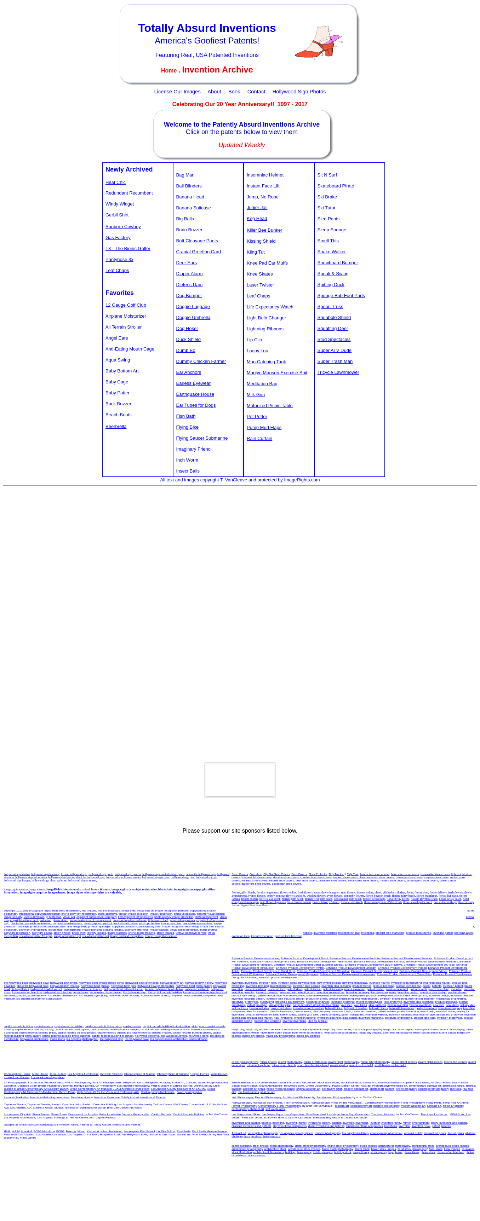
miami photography (452, 1029)
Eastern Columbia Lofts (66, 1104)
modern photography (386, 1105)
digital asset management (64, 929)
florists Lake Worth (352, 902)
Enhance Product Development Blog (273, 961)
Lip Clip (254, 339)
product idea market (461, 910)
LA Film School (165, 1131)
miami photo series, (427, 1029)
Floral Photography (413, 1102)
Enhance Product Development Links (374, 971)
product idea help (276, 920)
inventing (350, 917)
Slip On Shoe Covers (276, 874)
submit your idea (308, 1014)
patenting (278, 1122)
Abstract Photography (374, 1085)
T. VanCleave (233, 479)
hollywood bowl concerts (124, 995)
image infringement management (90, 920)
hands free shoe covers (374, 874)
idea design (349, 1017)
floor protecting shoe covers (376, 877)
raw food (455, 1088)
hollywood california (197, 989)
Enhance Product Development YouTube (429, 964)
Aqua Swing (117, 360)
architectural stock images (452, 1145)
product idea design (244, 995)
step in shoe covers (436, 877)
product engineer (316, 998)
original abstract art (308, 1088)
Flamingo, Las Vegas (434, 1114)
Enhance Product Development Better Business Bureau (308, 964)
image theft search (212, 926)
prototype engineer (317, 1001)
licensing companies (413, 920)
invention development (290, 995)
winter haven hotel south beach (271, 1032)
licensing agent (463, 932)
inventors (387, 1122)
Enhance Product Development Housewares (347, 974)
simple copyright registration (40, 910)
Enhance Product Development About (304, 958)
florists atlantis (249, 899)
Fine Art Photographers (106, 1082)
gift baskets (389, 892)
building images (323, 1152)
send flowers (348, 892)
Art (234, 1097)
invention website (301, 932)
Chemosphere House (17, 1074)
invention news (421, 1126)
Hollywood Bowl (294, 1085)
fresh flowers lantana (299, 902)
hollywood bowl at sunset (46, 989)
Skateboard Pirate (336, 186)
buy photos (395, 1152)
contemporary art (361, 1105)
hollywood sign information (31, 877)
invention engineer (366, 998)
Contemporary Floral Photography (279, 1105)
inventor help (427, 917)
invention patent (443, 932)
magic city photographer (398, 1029)
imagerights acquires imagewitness (42, 892)
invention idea (253, 910)
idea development (318, 995)
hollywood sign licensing (45, 874)
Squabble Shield (334, 317)
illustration (468, 1149)
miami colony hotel (258, 1065)
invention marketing (322, 910)
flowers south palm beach (417, 902)
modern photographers (265, 1136)
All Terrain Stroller (123, 327)
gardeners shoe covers (255, 883)
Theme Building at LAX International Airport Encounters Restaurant (273, 1082)
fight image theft (158, 920)
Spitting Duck (331, 284)
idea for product (423, 923)
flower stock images (383, 1149)
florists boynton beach (377, 895)
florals (251, 892)
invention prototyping (369, 1001)
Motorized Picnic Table (270, 405)
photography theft (149, 926)
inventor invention (262, 936)
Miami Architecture (270, 1085)
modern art (342, 1105)
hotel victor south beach (307, 1032)
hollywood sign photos (17, 874)
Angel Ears (116, 338)
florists (401, 892)
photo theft (79, 932)
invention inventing (369, 917)
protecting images (99, 926)
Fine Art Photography (77, 1082)
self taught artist (332, 1088)
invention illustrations (391, 1082)
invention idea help (329, 1017)
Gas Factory (118, 237)
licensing (261, 913)
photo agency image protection (173, 917)
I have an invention (264, 929)
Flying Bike (187, 427)
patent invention (448, 913)
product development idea (429, 929)
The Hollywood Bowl (134, 1134)
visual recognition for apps (35, 936)
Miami (446, 1082)
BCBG (60, 1131)
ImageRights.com (302, 479)
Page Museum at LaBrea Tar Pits (171, 1085)
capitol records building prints (103, 1026)
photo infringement (206, 917)
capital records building (69, 1026)
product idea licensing (288, 936)
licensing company (387, 920)
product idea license (418, 932)
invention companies (376, 926)
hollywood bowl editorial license (123, 989)
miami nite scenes (455, 1062)
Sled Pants (329, 218)
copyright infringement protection (30, 920)
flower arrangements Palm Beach (383, 902)
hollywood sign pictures (155, 877)
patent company (255, 932)
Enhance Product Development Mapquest (291, 974)
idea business (256, 923)
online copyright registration (78, 913)
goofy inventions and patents (449, 1122)
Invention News (68, 1124)
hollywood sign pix (207, 877)
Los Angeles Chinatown (51, 1134)
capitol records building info (72, 1029)
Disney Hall (214, 1134)
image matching (171, 923)
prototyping (267, 1001)
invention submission (301, 920)
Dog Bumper (189, 295)
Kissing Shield (261, 241)
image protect (208, 929)
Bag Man (185, 175)
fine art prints (455, 1133)
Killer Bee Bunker (264, 230)
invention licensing (243, 913)
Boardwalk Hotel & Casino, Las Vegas (288, 1117)
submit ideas (455, 929)
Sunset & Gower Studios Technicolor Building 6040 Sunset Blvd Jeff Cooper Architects (87, 1107)
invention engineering (393, 998)
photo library (411, 1152)
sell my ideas (403, 923)
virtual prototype (257, 1005)
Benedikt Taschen (111, 1074)
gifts (243, 892)
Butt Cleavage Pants (197, 240)
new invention (385, 923)
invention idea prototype (419, 1001)
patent (398, 913)
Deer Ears (186, 262)
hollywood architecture (57, 992)
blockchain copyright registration (31, 923)
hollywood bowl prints (63, 982)
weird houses (219, 1074)
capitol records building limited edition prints (170, 1026)
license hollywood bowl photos (164, 989)
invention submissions (311, 929)
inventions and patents (246, 1122)
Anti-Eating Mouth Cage (129, 349)
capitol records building (18, 1026)
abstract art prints (254, 1088)
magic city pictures (308, 1035)
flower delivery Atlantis (326, 902)
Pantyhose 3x (119, 259)
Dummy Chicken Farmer (201, 361)
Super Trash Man (335, 361)
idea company (465, 926)
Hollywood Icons (133, 1082)
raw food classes (248, 1092)
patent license (271, 917)
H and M (26, 1131)
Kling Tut (256, 252)
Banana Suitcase (193, 207)
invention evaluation (440, 920)
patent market (334, 917)
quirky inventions (326, 926)
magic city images (370, 1032)
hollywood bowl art (171, 982)
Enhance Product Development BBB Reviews (373, 964)
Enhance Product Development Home (255, 958)
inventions (367, 932)
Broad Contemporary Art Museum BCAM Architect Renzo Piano (109, 1088)
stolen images (165, 932)
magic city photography (367, 1029)
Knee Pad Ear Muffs (267, 263)
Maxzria (71, 1131)
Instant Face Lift (263, 186)
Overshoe (256, 874)
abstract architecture (16, 1077)
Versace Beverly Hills (135, 1114)
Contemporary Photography (382, 1102)
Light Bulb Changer (266, 317)
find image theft (77, 926)
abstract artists (413, 1133)
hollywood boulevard (173, 1035)
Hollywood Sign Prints (324, 1102)
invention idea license (305, 913)
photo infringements (182, 920)
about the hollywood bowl (32, 986)
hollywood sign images (17, 880)
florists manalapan (426, 895)
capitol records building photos (77, 1032)
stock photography (281, 1145)
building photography (298, 1152)
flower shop (421, 892)
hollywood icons (198, 1035)
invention (237, 982)
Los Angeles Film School (139, 1131)
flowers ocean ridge (374, 899)
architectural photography (394, 1145)
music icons (80, 992)
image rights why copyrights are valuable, (94, 892)
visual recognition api (95, 936)
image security (13, 917)
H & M (15, 1131)
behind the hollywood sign (201, 874)
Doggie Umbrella (193, 317)
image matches (117, 932)
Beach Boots (118, 414)
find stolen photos (109, 910)
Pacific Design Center (346, 1085)
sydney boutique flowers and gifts (286, 895)
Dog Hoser (187, 328)
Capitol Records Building (188, 1114)
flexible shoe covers (281, 880)
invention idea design (433, 992)
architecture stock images (304, 1149)
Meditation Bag (262, 383)
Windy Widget (119, 204)
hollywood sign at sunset (82, 880)
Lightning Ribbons (265, 328)
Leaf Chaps (117, 270)
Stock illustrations (328, 1082)
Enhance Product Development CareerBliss (404, 974)
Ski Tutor (327, 207)
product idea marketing (433, 910)
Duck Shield (188, 339)
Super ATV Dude (335, 350)
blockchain (10, 929)
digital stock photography (310, 1145)
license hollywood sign (74, 874)
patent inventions (255, 989)
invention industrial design (248, 998)
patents (408, 913)
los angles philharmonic (63, 995)
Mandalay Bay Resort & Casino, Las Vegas (340, 1117)
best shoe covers (306, 880)
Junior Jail (257, 207)
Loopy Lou (257, 350)
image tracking (159, 929)
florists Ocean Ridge (445, 902)
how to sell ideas (281, 1008)
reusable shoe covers (409, 877)
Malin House (40, 1074)
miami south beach (284, 1065)
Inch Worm (187, 460)
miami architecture (286, 1029)
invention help (446, 917)
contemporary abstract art (425, 1085)
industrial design (439, 995)
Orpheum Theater (39, 1104)
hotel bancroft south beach (340, 1032)
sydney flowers (256, 895)
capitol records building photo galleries (66, 1035)
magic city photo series (336, 1029)
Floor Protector (318, 874)
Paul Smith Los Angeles (19, 1134)
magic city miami (310, 1029)
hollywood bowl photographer (155, 986)
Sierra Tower (59, 1114)
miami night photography (343, 1062)
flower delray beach (450, 899)
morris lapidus (339, 1065)
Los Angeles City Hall (17, 1114)
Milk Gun (256, 394)
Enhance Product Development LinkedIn (351, 968)
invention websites (325, 932)
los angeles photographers (47, 1077)
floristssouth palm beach (347, 899)
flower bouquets (330, 892)
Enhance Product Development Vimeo (423, 971)
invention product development (277, 977)
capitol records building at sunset (112, 1035)
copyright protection (124, 926)
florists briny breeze (398, 899)
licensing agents (364, 920)
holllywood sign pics (182, 877)
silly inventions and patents (290, 1126)
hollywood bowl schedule (186, 995)
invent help (356, 929)
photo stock (428, 1152)
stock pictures (256, 1155)
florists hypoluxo (448, 895)
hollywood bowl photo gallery (194, 986)
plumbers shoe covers (332, 880)
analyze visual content (211, 913)
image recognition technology (180, 926)
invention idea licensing (334, 913)
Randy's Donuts (84, 1085)
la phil (22, 995)
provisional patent (397, 989)
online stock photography (343, 1145)
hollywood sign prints (100, 874)
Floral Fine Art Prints (455, 1102)
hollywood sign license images (123, 877)
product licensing (382, 913)
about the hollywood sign (90, 877)
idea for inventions (425, 926)
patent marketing (314, 917)
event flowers (334, 895)
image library (361, 1152)
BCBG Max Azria (44, 1131)
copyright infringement (33, 929)
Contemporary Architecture (158, 1092)
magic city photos (253, 1035)
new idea (317, 923)
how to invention (277, 923)
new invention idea (296, 910)
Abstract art (239, 1133)
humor (302, 1122)
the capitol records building (165, 992)
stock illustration (351, 1082)
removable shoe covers (435, 874)
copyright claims (42, 932)
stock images (368, 1145)
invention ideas (365, 923)
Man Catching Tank (266, 361)
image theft (128, 910)
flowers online (288, 892)
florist (409, 892)
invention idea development (347, 995)
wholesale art (398, 1085)
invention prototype (343, 1001)
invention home (374, 929)
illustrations (369, 1082)
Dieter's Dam (189, 284)
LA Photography (105, 1085)
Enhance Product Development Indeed (402, 968)
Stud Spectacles (334, 339)
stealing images (113, 929)
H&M (7, 1131)
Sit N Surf (327, 175)
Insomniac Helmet (265, 175)
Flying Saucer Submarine (202, 438)
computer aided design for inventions (316, 1005)
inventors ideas (241, 929)
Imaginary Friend (193, 449)
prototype (237, 1001)
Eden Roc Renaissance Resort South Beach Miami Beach (419, 1032)
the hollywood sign (135, 992)
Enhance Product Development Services (407, 958)
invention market (346, 910)
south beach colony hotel (313, 1065)
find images (89, 910)
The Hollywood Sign (296, 1102)
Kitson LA (93, 1131)
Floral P (433, 1102)
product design (457, 992)
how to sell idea (259, 1008)
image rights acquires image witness (24, 889)
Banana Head (190, 196)
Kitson (81, 1131)
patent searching (438, 989)
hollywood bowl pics (123, 986)
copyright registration (17, 932)
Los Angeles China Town (82, 1134)
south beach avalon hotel (390, 1065)
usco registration (69, 910)
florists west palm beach (319, 899)
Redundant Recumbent (129, 193)
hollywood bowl (38, 982)
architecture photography (247, 1149)
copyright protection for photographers (42, 926)
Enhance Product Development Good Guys (268, 971)
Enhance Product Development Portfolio (355, 958)
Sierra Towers (41, 1114)
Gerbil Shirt (116, 215)
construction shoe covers (316, 877)
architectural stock (423, 1145)
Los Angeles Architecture (83, 1074)
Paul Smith (184, 1131)
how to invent (447, 926)
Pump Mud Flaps (264, 427)
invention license (279, 913)
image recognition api (67, 936)
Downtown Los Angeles (83, 1114)
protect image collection (133, 913)
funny (397, 1122)
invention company (350, 926)
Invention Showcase (107, 1097)
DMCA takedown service (191, 932)
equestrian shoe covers (286, 883)
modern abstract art (355, 1088)
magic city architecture (260, 1029)
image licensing (92, 929)
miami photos (268, 1062)
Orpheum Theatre (15, 1104)
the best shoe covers (254, 880)
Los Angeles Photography (133, 1085)
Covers (243, 874)
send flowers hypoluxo (273, 902)
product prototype (446, 1001)
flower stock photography (337, 1149)
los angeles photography (263, 1133)
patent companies (277, 932)
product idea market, (260, 1017)
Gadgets (9, 1124)
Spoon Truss (330, 306)
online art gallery (406, 1088)
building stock (342, 1152)
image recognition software (130, 920)
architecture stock (275, 1149)
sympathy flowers (354, 895)
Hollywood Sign (241, 1102)
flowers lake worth (270, 899)
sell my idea (346, 923)
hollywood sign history (61, 877)
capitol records (43, 1026)
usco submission (33, 917)
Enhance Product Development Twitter (300, 968)
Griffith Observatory (317, 1085)
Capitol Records (161, 1114)
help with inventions (302, 926)
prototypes (251, 1001)
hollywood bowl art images (142, 982)
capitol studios (132, 1026)
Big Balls (185, 218)
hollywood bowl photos (95, 986)
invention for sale (349, 932)
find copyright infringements (135, 917)
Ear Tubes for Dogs (196, 405)
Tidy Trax (353, 874)
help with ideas (278, 926)
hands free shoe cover (405, 874)
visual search (145, 910)
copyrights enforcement (67, 923)
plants (378, 892)
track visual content (126, 923)
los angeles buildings (355, 1133)
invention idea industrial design (285, 998)
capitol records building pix (114, 1032)
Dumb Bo (185, 350)
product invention (337, 929)
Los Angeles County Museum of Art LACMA (178, 1088)
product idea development (410, 995)
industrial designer (462, 995)
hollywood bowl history (199, 982)
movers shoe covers (392, 880)
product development (379, 995)
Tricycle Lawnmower (338, 372)
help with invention (256, 926)
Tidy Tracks (336, 874)
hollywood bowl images (64, 986)
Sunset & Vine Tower (162, 1134)
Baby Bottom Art (122, 371)
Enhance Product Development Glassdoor (323, 971)
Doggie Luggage (193, 306)
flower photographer (189, 1092)
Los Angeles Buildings (51, 1117)
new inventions (273, 910)
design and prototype (449, 1014)
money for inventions (398, 929)
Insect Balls (188, 471)
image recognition (161, 913)
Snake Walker (332, 251)
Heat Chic (115, 182)
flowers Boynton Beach (424, 899)
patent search (418, 989)
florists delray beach (403, 895)
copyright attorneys (137, 929)
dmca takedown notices (197, 923)
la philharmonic (37, 995)
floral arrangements (268, 892)
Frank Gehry (27, 1137)
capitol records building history (34, 1029)
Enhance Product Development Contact (379, 961)
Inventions (63, 1097)
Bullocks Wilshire (110, 1114)
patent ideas (254, 917)
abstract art (268, 1092)
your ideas (360, 1005)
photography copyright (98, 923)
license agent (324, 920)
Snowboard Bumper (338, 262)
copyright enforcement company (96, 917)
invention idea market (403, 910)
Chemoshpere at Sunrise (140, 1074)
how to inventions (299, 923)
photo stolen (60, 920)
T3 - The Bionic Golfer (127, 248)
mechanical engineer (421, 998)
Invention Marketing (16, 1097)
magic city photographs (280, 1035)
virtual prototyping (280, 1005)
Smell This (328, 240)
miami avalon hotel (361, 1065)
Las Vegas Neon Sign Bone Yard (305, 1114)
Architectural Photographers (334, 1097)
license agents (344, 920)
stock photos (261, 1145)
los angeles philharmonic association (39, 998)
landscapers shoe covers (422, 880)
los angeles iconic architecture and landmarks (178, 1039)
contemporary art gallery (433, 1088)
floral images (452, 1149)
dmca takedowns (184, 913)
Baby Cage (116, 381)
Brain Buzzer (189, 229)
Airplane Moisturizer (125, 316)
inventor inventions (406, 917)
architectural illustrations (268, 1152)
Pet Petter (257, 416)
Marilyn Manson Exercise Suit (277, 372)
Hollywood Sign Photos (299, 91)
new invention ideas (251, 920)
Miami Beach (249, 1085)
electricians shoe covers (363, 880)
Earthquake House (195, 394)
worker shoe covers (345, 877)
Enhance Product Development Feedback (431, 961)
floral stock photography (412, 1149)
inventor (388, 917)
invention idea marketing (373, 910)
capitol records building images (151, 1032)
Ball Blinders (189, 186)
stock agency (379, 1152)
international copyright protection (39, 913)
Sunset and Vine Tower (191, 1134)
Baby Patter (117, 392)
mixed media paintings (281, 1088)
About (214, 91)
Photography (245, 1097)
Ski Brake (327, 196)
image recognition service (161, 936)
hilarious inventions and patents (251, 1126)
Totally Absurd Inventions (207, 28)
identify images (96, 932)
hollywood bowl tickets (155, 995)
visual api (69, 917)
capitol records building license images (115, 1029)
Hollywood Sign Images (267, 1102)
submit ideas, (288, 1014)
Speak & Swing (333, 273)
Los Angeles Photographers (45, 1082)
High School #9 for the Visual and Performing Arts (108, 1092)
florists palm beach (293, 899)
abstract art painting (382, 1088)
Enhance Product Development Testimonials (325, 961)
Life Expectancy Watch (270, 306)
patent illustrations (417, 1082)
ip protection (54, 917)
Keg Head (257, 218)
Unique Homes (199, 1074)
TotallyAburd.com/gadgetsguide (38, 1124)
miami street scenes (404, 1062)
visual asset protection (184, 929)
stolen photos (62, 932)
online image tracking (141, 932)
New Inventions (80, 1097)
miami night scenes (430, 1062)
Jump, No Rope (263, 196)
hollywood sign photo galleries (49, 880)
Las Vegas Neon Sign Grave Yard (348, 1114)
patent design (266, 995)
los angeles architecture (27, 992)
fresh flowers (305, 892)
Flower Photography (244, 1105)
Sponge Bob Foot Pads (341, 295)
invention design (408, 992)
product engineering (341, 998)
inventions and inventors (449, 923)
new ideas (331, 923)
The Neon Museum (383, 1114)
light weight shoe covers (256, 877)
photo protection (149, 923)
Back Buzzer (118, 403)
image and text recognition (127, 936)
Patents (84, 1124)
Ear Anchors (188, 372)
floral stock (435, 1149)
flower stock (362, 1149)
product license (360, 913)
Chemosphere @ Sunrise (173, 1074)
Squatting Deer (333, 328)
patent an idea (287, 929)
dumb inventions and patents (326, 1126)
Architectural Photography (298, 1097)
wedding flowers (316, 895)
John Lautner (58, 1074)
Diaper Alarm (189, 273)
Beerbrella (115, 426)
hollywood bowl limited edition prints (101, 982)
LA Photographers (15, 1082)
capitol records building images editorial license (170, 1029)
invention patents (425, 913)
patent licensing (292, 917)
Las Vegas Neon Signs (246, 1114)
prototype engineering (398, 1017)
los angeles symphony (93, 995)
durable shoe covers (286, 877)
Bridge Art (178, 1082)
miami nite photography (375, 1062)
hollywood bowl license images (83, 989)
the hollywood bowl (16, 982)
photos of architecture (450, 1152)
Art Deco (435, 1082)
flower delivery (438, 892)
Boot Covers (299, 874)
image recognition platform (171, 910)
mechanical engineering (451, 998)
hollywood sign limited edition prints (163, 874)
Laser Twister (260, 285)
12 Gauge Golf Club (125, 305)
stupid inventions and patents (364, 1126)
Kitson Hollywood (111, 1131)
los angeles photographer (105, 992)
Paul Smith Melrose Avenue (209, 1131)
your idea (346, 1005)
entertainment (420, 1122)
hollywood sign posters (128, 874)
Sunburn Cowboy (123, 226)
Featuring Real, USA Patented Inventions (207, 55)
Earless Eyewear (193, 383)
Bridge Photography (157, 1082)
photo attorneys (107, 913)
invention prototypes (449, 1017)
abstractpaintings (453, 1085)
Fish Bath (186, 416)
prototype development (289, 1001)
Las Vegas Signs (272, 1114)
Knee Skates (260, 274)
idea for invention (401, 926)
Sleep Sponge (332, 229)
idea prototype (393, 1001)
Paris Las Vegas (252, 1117)
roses (317, 892)
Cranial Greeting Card (198, 251)
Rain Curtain (259, 438)
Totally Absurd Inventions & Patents (143, 1097)
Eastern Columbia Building (99, 1104)
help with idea (334, 1008)
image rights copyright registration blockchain (142, 889)
